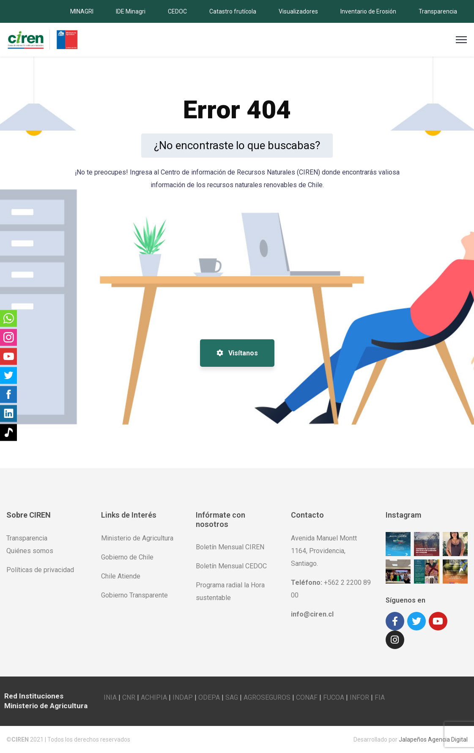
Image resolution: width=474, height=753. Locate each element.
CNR (128, 697)
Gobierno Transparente (134, 595)
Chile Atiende (120, 576)
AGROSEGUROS (267, 697)
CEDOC (177, 11)
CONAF (307, 697)
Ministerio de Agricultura (137, 538)
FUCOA (333, 697)
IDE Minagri (130, 11)
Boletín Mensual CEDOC (231, 566)
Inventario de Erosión (368, 11)
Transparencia (438, 11)
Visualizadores (298, 11)
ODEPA (209, 697)
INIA (110, 697)
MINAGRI (81, 11)
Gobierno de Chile (127, 557)
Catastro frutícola (232, 11)
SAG (231, 697)
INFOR (359, 697)
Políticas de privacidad (40, 570)
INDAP (183, 697)
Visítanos (237, 353)
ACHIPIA (154, 697)
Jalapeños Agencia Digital (433, 739)
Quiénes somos (29, 551)
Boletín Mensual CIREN (230, 547)
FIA (380, 697)
